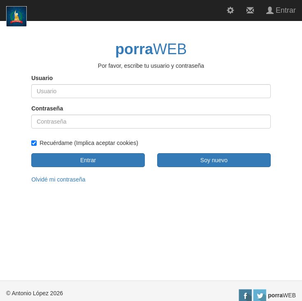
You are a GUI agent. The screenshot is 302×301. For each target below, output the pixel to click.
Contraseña (47, 108)
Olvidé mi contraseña (58, 179)
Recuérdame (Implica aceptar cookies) (84, 143)
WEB (151, 49)
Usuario (42, 78)
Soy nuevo (214, 160)
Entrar (88, 160)
